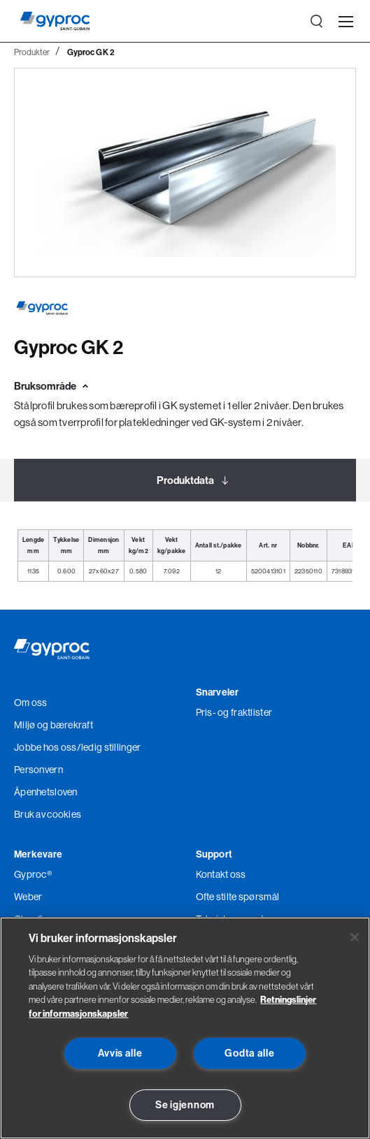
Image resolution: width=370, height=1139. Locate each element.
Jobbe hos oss (45, 747)
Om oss (31, 702)
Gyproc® (33, 874)
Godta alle (249, 1053)
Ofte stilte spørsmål (238, 896)
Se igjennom (185, 1104)
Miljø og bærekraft (53, 725)
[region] (185, 1028)
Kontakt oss (221, 874)
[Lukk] (354, 937)
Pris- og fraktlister (234, 712)
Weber (28, 896)
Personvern (38, 769)
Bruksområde (45, 385)
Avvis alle (120, 1053)
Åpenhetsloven (46, 792)
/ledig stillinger (109, 747)
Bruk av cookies (47, 814)
